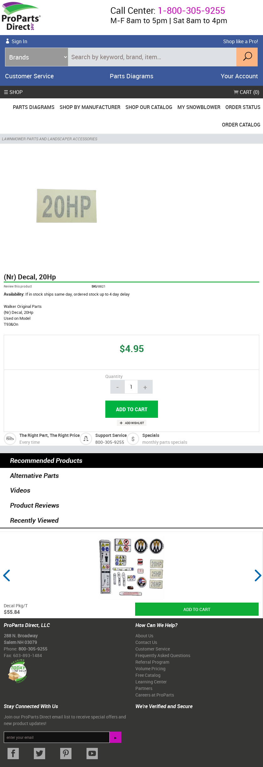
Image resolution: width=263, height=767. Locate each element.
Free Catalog (147, 675)
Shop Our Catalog (148, 107)
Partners (143, 688)
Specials (150, 435)
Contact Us (146, 642)
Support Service (111, 435)
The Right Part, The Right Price (49, 435)
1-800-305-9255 (191, 10)
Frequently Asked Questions (162, 655)
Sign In (19, 41)
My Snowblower (198, 107)
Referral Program (152, 662)
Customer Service (29, 76)
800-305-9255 (109, 442)
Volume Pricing (150, 668)
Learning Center (151, 682)
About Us (144, 636)
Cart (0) (246, 92)
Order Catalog (241, 124)
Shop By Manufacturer (90, 107)
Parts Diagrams (131, 76)
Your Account (239, 76)
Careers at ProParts (154, 695)
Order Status (242, 107)
